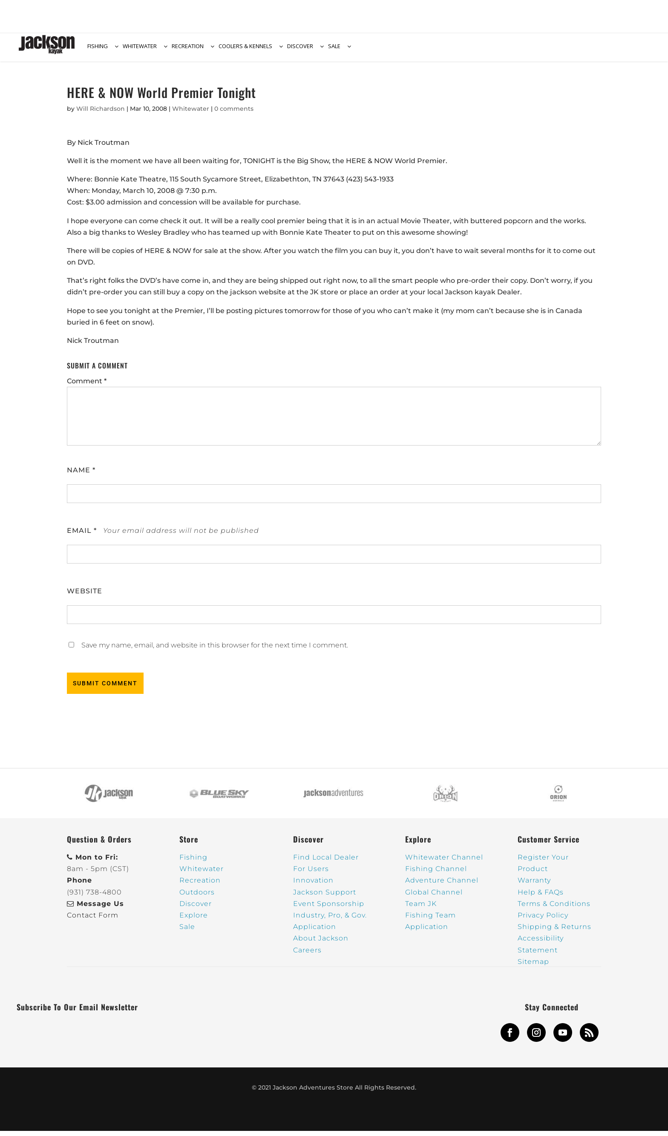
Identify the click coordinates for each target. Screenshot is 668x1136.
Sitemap (533, 967)
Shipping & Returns (554, 932)
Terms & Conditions (554, 909)
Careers (307, 955)
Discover (195, 909)
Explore (193, 920)
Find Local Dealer (326, 862)
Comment (87, 386)
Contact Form (92, 920)
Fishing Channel (436, 874)
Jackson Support (324, 897)
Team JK (421, 909)
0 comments (233, 114)
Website (84, 596)
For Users (311, 874)
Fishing (193, 862)
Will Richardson (100, 114)
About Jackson (320, 943)
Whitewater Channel (444, 862)
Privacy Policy (543, 920)
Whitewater (190, 114)
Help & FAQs (541, 897)
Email (82, 536)
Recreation (200, 885)
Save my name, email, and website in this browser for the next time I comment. (214, 650)
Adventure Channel (441, 885)
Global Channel (434, 897)
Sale (187, 932)
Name (81, 475)
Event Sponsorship (328, 909)
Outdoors (197, 897)
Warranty (534, 885)
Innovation (313, 885)
